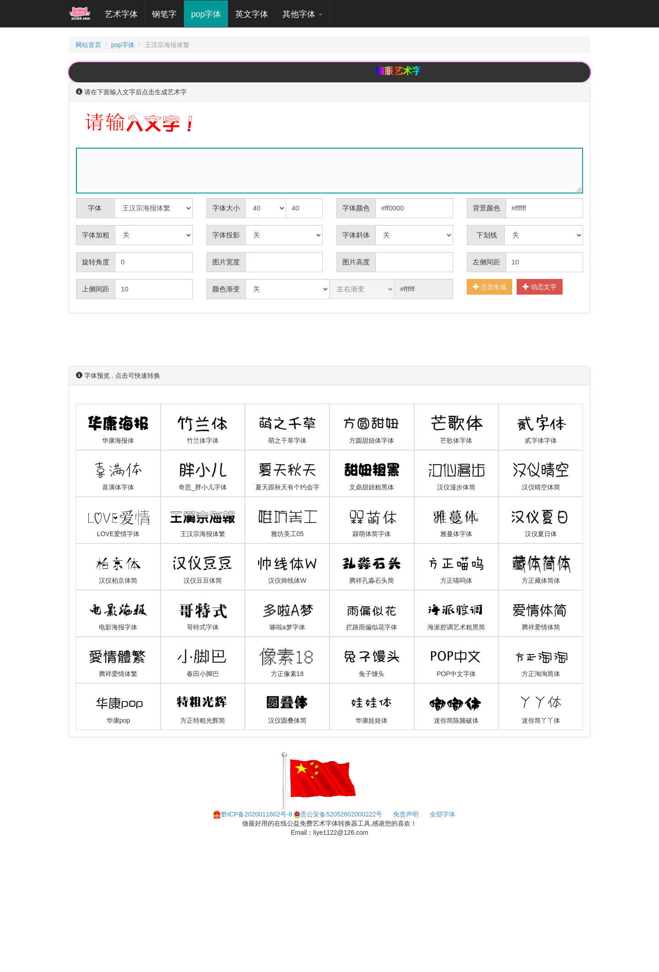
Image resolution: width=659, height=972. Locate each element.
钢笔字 (164, 14)
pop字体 (206, 14)
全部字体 (442, 814)
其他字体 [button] (302, 14)
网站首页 (88, 44)
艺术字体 (125, 14)
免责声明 (406, 814)
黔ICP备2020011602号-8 (252, 814)
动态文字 (539, 286)
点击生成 (490, 286)
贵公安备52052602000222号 (338, 814)
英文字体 (251, 14)
